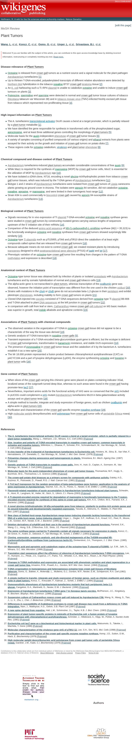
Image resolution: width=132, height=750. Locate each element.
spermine (43, 95)
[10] (59, 173)
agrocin (79, 187)
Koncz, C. (25, 44)
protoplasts (100, 276)
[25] (39, 350)
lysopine (119, 358)
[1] (39, 76)
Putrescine (13, 95)
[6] (98, 136)
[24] (116, 343)
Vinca (119, 413)
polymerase (63, 413)
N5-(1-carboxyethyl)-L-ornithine (83, 228)
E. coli (15, 87)
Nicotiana (14, 99)
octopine (87, 87)
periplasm (113, 291)
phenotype (60, 136)
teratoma (87, 84)
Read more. (58, 57)
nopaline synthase (91, 409)
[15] (20, 236)
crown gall (42, 73)
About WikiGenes (47, 653)
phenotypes (26, 295)
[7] (107, 143)
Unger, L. (62, 44)
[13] (40, 199)
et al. (15, 44)
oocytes (40, 299)
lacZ (26, 387)
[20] (128, 287)
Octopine (13, 73)
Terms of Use (93, 653)
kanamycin (64, 343)
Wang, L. (6, 44)
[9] (123, 165)
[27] (31, 387)
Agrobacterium (16, 76)
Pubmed (88, 438)
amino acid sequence (50, 228)
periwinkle (108, 413)
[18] (54, 258)
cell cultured (96, 306)
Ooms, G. (44, 44)
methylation (14, 258)
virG (116, 391)
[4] (70, 102)
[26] (28, 361)
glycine (74, 176)
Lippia (114, 184)
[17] (105, 250)
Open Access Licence (64, 653)
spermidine (27, 95)
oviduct (121, 287)
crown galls (68, 335)
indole (42, 310)
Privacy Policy (80, 653)
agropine (23, 191)
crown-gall (122, 87)
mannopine (61, 169)
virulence (62, 147)
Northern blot (15, 84)
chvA (42, 291)
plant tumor (19, 124)
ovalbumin (105, 284)
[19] (98, 280)
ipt (101, 250)
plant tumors (101, 132)
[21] (94, 295)
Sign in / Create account (123, 1)
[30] (10, 417)
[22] (103, 302)
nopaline (58, 84)
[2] (101, 84)
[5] (110, 132)
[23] (85, 310)
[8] (99, 147)
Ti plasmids (30, 239)
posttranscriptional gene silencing (58, 250)
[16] (85, 243)
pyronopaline (33, 346)
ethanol (97, 139)
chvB (51, 291)
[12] (101, 191)
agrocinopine (15, 132)
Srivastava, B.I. (85, 44)
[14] (62, 224)
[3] (29, 91)
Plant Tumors (35, 66)
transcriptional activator (42, 121)
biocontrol (51, 195)
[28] (45, 398)
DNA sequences (48, 302)
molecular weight (23, 413)
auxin (36, 136)
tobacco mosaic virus (69, 99)
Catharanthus (61, 306)
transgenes (14, 250)
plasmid (52, 87)
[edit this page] (123, 25)
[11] (108, 180)
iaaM (91, 250)
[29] (103, 409)
